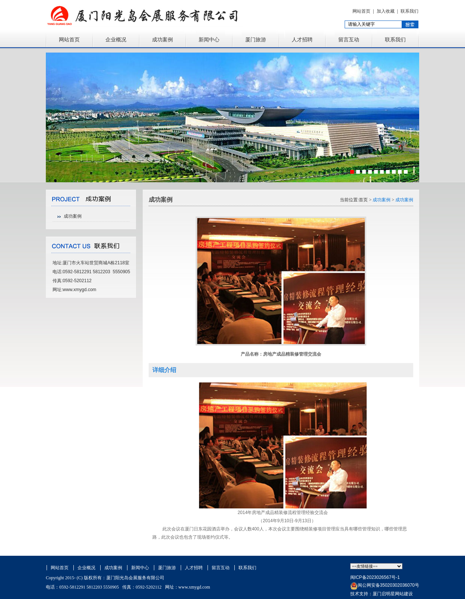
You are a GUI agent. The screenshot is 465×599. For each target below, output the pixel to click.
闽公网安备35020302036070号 (388, 585)
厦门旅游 (255, 39)
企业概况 (115, 39)
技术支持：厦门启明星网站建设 (381, 593)
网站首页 (361, 11)
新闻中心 (209, 39)
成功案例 (162, 39)
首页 (363, 199)
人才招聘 (302, 39)
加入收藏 (386, 11)
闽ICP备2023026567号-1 (375, 577)
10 (406, 172)
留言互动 (348, 39)
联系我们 (409, 11)
